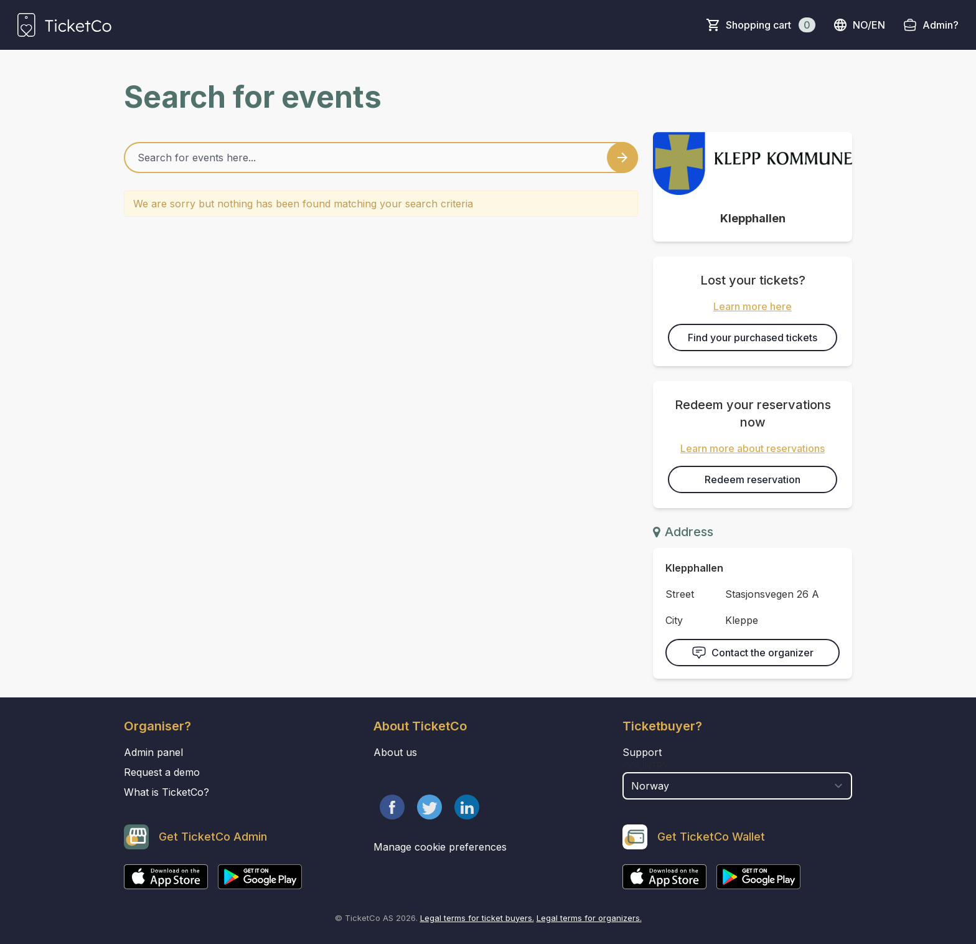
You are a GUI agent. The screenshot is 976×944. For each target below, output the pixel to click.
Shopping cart (770, 24)
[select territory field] (737, 786)
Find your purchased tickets (752, 337)
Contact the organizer (753, 652)
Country (645, 766)
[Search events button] (622, 157)
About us (395, 752)
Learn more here (752, 306)
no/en (859, 24)
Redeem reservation (752, 479)
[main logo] (64, 25)
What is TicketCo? (166, 792)
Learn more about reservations (752, 448)
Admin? (940, 25)
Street (679, 594)
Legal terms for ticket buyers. (477, 918)
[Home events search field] (381, 157)
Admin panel (153, 752)
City (674, 620)
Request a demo (162, 772)
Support (642, 752)
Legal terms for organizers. (589, 918)
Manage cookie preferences (440, 847)
